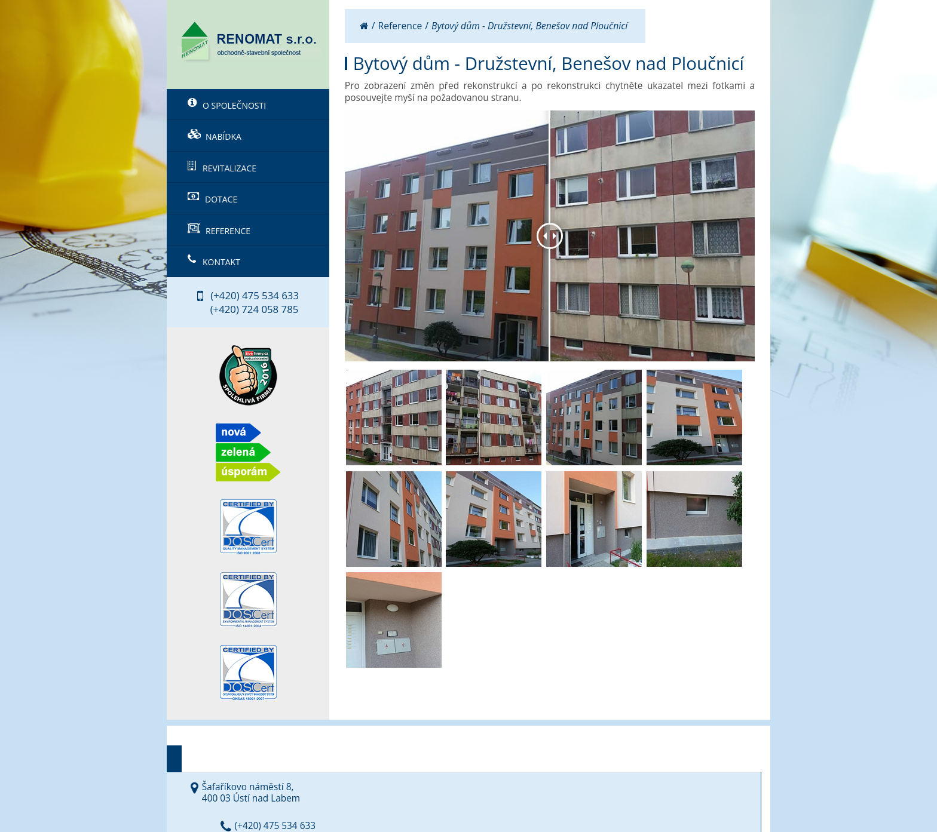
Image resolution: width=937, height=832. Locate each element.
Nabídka (214, 135)
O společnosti (227, 104)
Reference (219, 230)
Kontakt (214, 261)
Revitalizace (222, 167)
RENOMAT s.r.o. (292, 799)
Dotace (212, 198)
